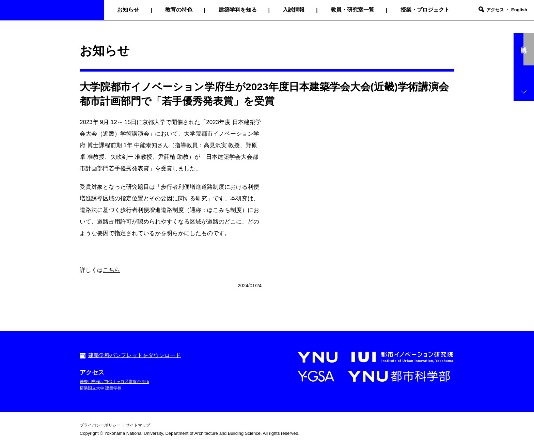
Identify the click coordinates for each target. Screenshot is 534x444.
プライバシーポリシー (100, 425)
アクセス (495, 9)
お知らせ (128, 10)
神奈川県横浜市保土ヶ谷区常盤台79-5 (114, 381)
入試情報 (293, 10)
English (519, 9)
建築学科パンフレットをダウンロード (134, 355)
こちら (111, 270)
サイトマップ (138, 425)
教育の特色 (178, 10)
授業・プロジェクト (425, 10)
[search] (481, 10)
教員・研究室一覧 (352, 10)
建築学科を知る (238, 10)
